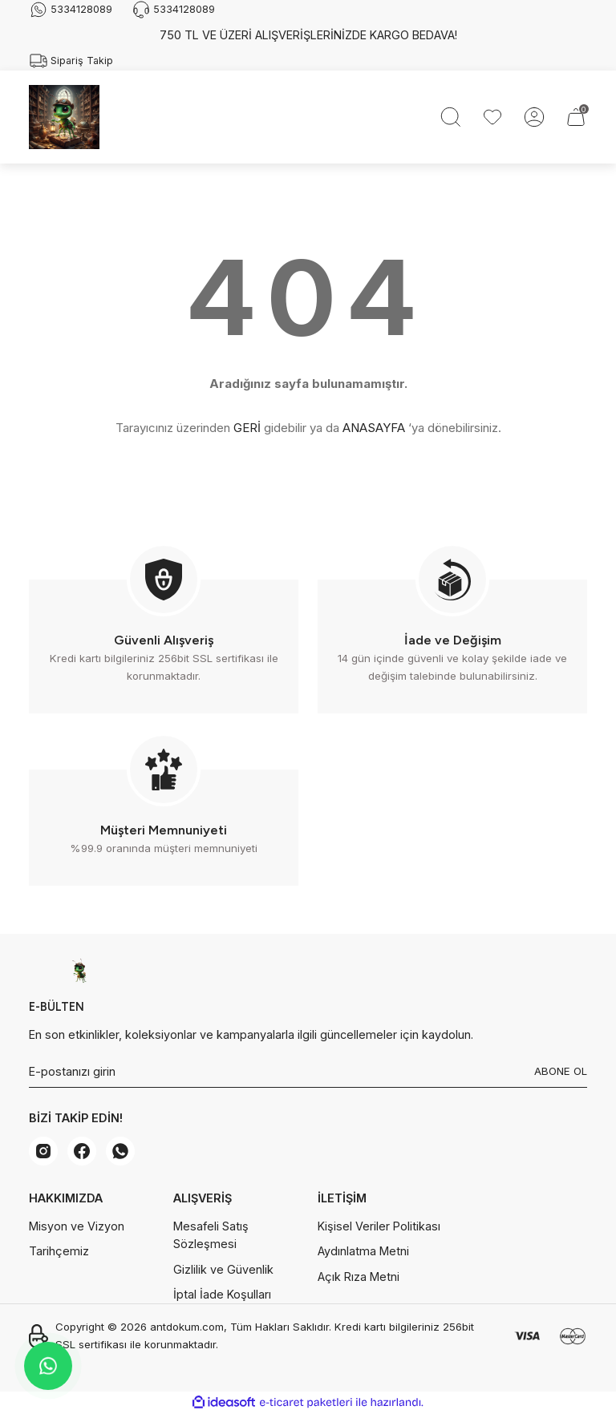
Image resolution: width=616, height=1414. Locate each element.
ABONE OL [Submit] (560, 1071)
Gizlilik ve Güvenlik (223, 1269)
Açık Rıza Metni (358, 1276)
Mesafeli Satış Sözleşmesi (211, 1234)
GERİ (247, 427)
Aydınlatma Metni (363, 1251)
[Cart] (576, 117)
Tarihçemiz (59, 1251)
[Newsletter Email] (308, 1072)
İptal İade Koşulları (222, 1294)
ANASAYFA (373, 427)
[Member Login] (534, 117)
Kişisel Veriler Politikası (379, 1226)
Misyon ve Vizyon (76, 1226)
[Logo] (64, 117)
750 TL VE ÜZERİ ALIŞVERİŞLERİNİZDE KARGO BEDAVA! (308, 35)
